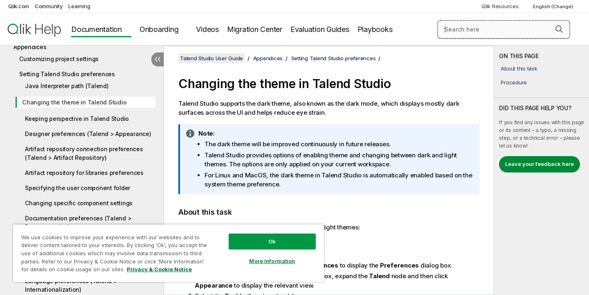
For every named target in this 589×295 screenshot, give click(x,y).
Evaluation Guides (319, 29)
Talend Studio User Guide (211, 58)
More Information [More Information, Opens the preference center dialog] (272, 261)
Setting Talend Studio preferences (67, 73)
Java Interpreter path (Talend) (67, 85)
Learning (79, 6)
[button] (559, 29)
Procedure (514, 82)
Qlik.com (18, 6)
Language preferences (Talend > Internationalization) (71, 285)
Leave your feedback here (539, 164)
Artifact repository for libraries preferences (84, 172)
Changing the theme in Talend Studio (74, 102)
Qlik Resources (500, 6)
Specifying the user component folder (77, 187)
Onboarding (159, 29)
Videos (207, 29)
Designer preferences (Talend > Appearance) (88, 133)
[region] (168, 253)
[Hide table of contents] (157, 59)
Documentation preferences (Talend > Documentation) (78, 222)
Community (49, 6)
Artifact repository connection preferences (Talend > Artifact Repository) (84, 153)
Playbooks (375, 29)
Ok (272, 241)
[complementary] (541, 170)
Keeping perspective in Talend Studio (77, 118)
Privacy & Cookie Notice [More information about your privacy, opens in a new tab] (159, 269)
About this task (519, 68)
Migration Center (254, 29)
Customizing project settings (59, 58)
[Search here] (503, 29)
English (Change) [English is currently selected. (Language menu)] (553, 6)
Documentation (96, 29)
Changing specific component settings (79, 203)
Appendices (30, 46)
